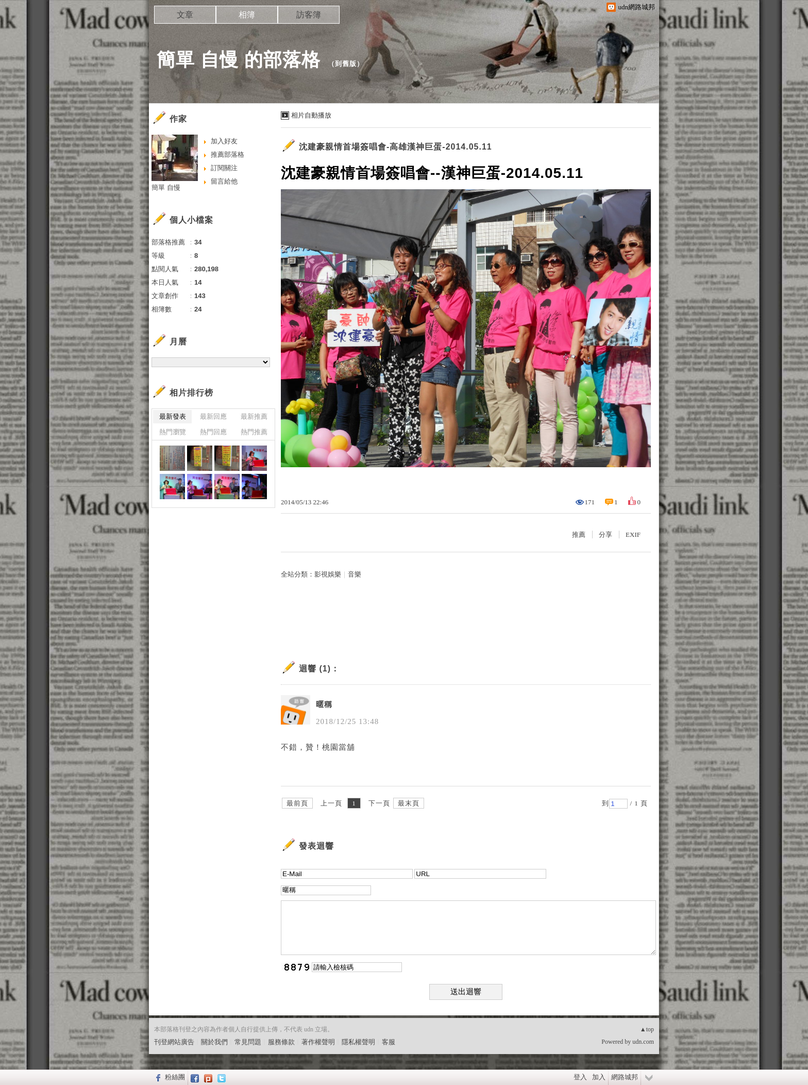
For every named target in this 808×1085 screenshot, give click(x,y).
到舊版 (346, 64)
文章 (185, 14)
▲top (647, 1029)
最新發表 (172, 416)
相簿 (247, 14)
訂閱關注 (224, 168)
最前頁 (297, 803)
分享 (605, 534)
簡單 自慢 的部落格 (239, 59)
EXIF (633, 534)
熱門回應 (213, 432)
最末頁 (408, 803)
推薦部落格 (227, 154)
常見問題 (247, 1042)
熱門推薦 (254, 432)
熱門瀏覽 (172, 432)
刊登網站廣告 (174, 1042)
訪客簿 (308, 14)
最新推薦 (254, 416)
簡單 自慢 (166, 187)
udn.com (643, 1041)
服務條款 (281, 1042)
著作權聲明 (318, 1042)
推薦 (578, 534)
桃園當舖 (338, 747)
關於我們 (214, 1042)
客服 (388, 1042)
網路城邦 (624, 1077)
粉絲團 (175, 1077)
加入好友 (224, 141)
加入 (598, 1077)
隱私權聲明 (358, 1042)
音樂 (354, 574)
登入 (580, 1077)
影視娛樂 (327, 574)
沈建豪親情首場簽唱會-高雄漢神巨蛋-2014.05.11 (395, 146)
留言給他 (224, 181)
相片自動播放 (311, 115)
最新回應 (213, 416)
